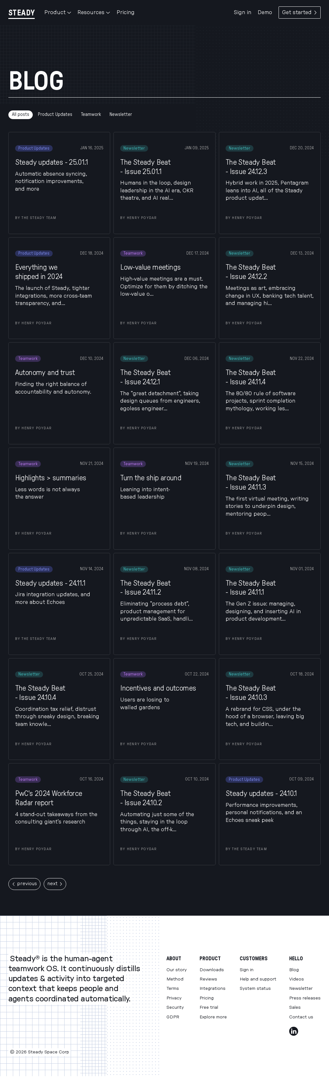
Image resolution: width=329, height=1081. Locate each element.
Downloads (212, 970)
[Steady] (21, 12)
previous (24, 883)
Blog (294, 970)
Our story (176, 970)
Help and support (258, 979)
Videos (296, 979)
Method (174, 979)
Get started (299, 12)
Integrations (213, 988)
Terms (172, 988)
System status (255, 988)
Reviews (208, 979)
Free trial (209, 1007)
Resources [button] (93, 12)
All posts (20, 114)
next (55, 883)
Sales (295, 1007)
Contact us (301, 1017)
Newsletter (121, 114)
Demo (265, 12)
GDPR (172, 1017)
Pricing (126, 12)
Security (175, 1007)
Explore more (213, 1017)
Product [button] (57, 12)
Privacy (174, 998)
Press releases (305, 998)
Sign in (242, 12)
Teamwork (91, 114)
